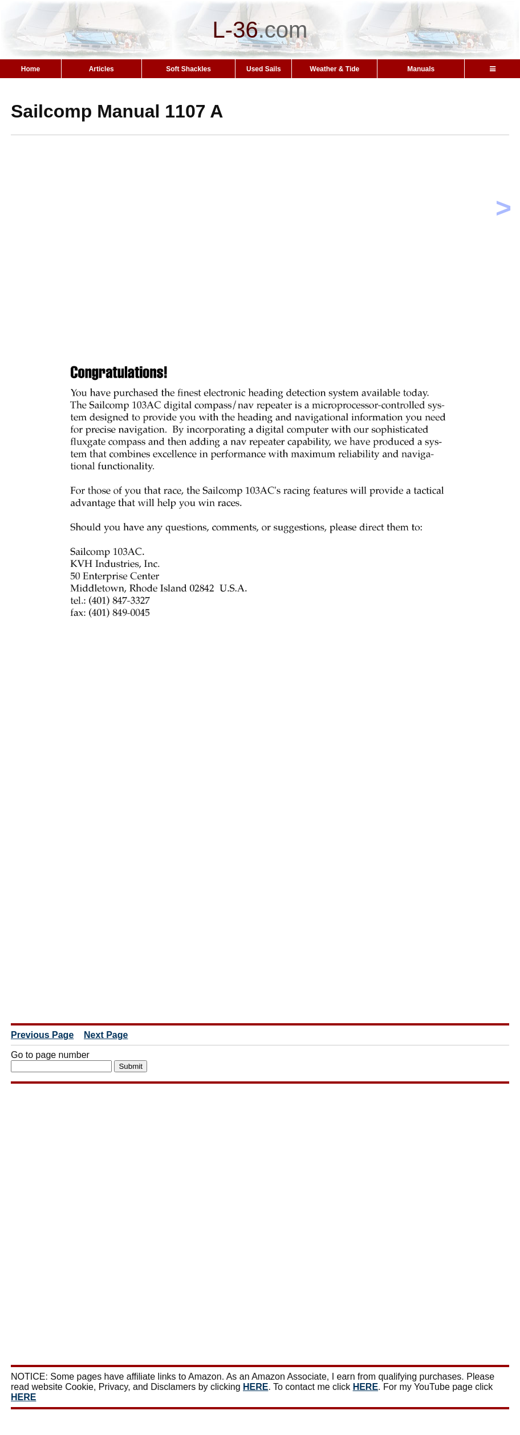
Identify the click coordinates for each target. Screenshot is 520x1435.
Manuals (420, 69)
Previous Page (42, 1035)
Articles (101, 69)
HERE (255, 1387)
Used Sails (263, 69)
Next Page (106, 1035)
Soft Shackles (188, 69)
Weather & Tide (334, 69)
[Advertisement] (265, 223)
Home (30, 69)
